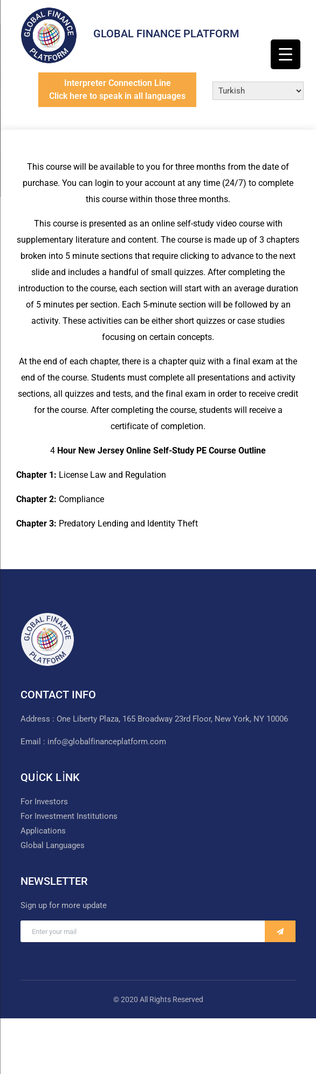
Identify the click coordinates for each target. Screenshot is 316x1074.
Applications (43, 831)
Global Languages (52, 845)
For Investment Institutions (69, 816)
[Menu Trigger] (285, 54)
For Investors (44, 801)
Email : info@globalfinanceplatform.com (93, 741)
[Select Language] (258, 91)
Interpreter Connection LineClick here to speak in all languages (117, 89)
